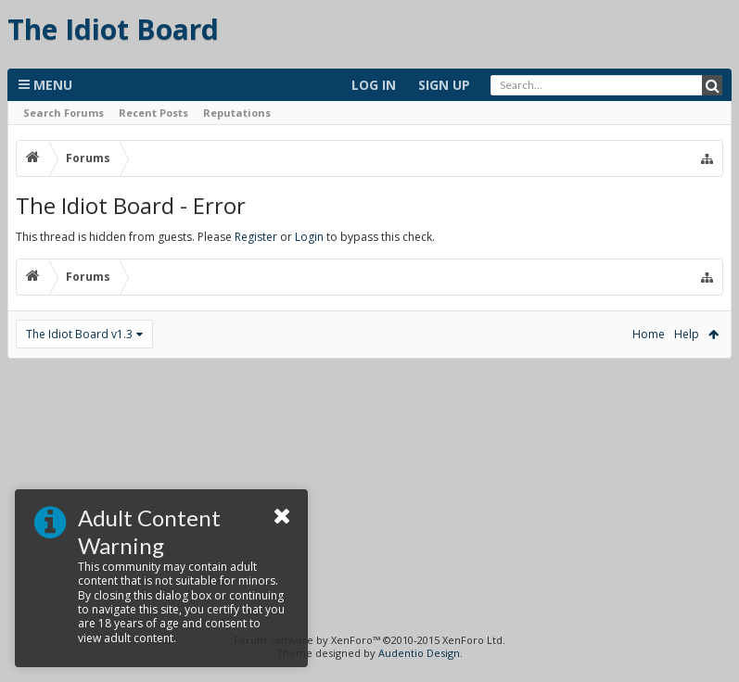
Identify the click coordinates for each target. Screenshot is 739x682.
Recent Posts (153, 113)
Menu (45, 85)
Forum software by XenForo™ (369, 640)
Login (309, 237)
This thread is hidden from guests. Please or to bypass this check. (225, 237)
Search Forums (63, 113)
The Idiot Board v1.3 (79, 334)
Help (686, 334)
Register (256, 237)
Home (648, 334)
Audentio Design (419, 653)
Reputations (237, 113)
